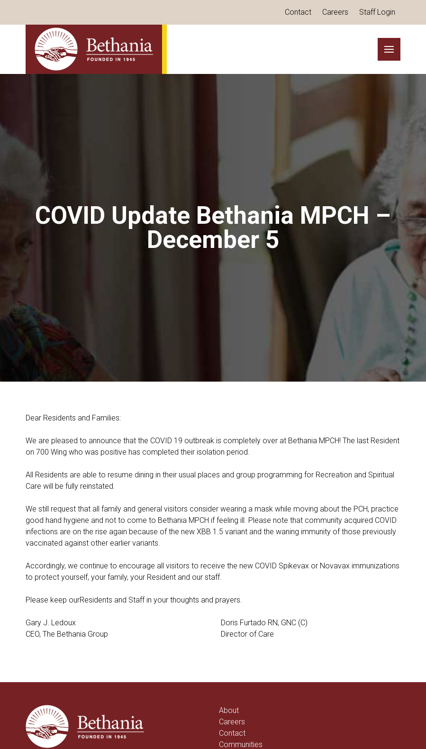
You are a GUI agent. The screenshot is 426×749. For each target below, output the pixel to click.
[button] (389, 49)
